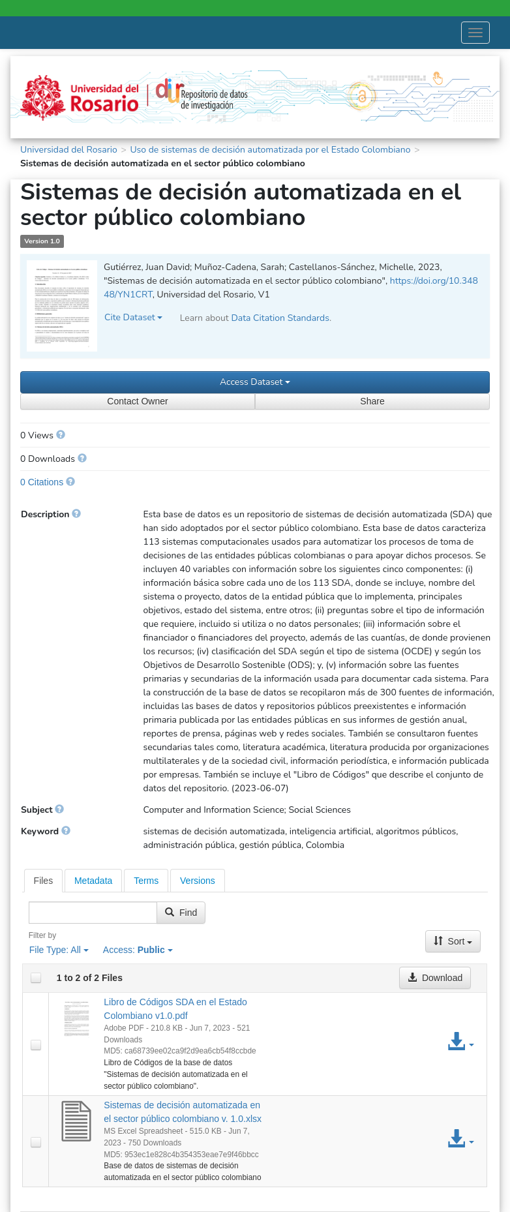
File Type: (59, 950)
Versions (197, 880)
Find (181, 912)
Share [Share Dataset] (372, 401)
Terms (146, 880)
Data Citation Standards (280, 318)
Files (43, 880)
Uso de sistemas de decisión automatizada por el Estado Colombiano (270, 150)
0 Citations (41, 482)
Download (435, 978)
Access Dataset (255, 382)
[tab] (43, 880)
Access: (138, 950)
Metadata (93, 880)
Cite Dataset (133, 317)
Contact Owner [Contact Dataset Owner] (137, 401)
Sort (453, 941)
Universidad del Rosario (68, 150)
